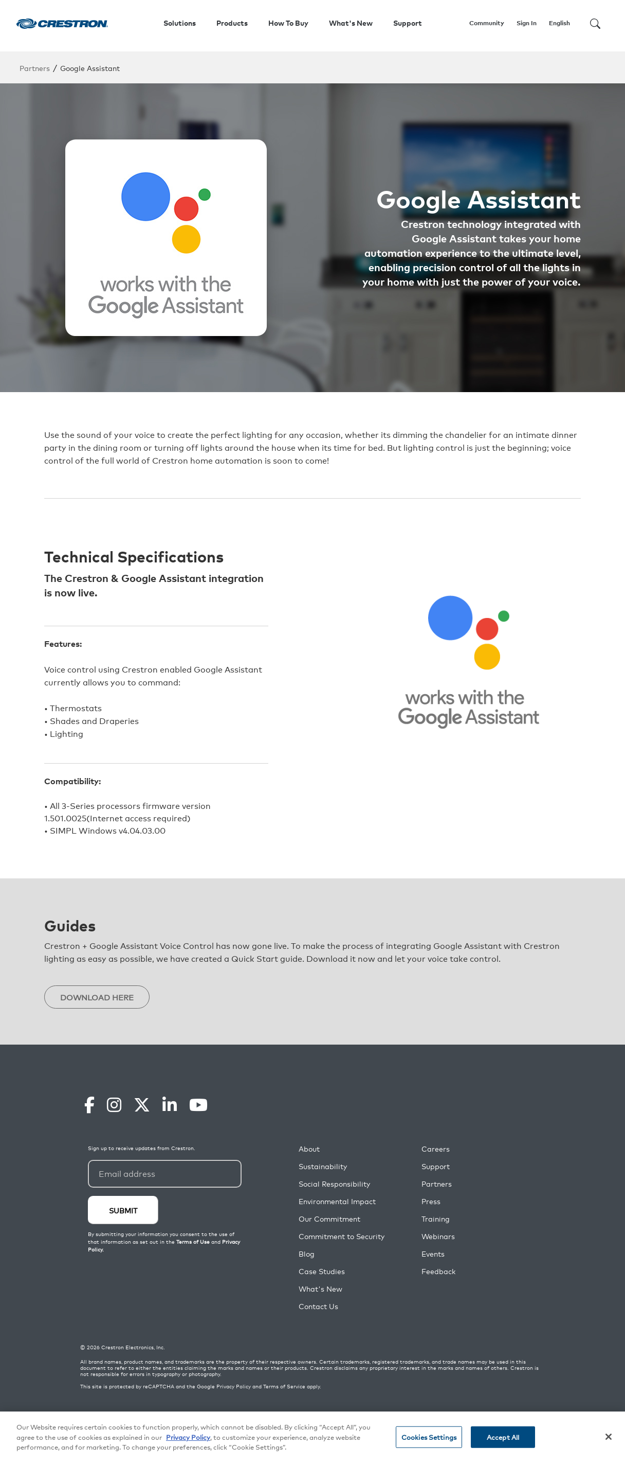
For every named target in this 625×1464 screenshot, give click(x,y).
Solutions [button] (179, 23)
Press (430, 1201)
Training (435, 1219)
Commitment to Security (341, 1236)
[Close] (608, 1436)
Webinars (438, 1236)
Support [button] (407, 23)
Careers (435, 1149)
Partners (35, 68)
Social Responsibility (334, 1184)
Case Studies (322, 1271)
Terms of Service (284, 1387)
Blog (307, 1254)
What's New (351, 23)
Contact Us (318, 1306)
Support (435, 1166)
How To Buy (288, 23)
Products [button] (232, 23)
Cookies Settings (428, 1437)
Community (486, 23)
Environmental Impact (337, 1201)
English (559, 23)
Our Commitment (329, 1219)
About (309, 1149)
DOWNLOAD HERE (100, 997)
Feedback (438, 1271)
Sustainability (323, 1166)
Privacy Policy (233, 1387)
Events (433, 1254)
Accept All (503, 1437)
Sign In (527, 23)
